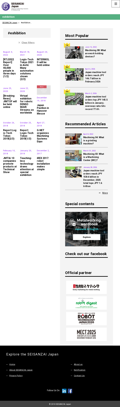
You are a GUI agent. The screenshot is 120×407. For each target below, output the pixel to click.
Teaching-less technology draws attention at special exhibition (27, 202)
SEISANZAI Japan (9, 22)
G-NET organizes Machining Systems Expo (43, 162)
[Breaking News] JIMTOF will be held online (10, 119)
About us (78, 364)
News (42, 50)
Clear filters (28, 42)
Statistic (70, 69)
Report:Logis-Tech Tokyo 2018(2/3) (9, 160)
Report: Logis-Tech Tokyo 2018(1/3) (26, 160)
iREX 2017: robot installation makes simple (43, 199)
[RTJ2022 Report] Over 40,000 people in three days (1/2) (9, 77)
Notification (79, 369)
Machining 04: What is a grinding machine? (93, 140)
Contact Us (79, 375)
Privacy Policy (15, 375)
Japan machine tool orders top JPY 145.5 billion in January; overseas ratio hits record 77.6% (96, 102)
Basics (70, 48)
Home (12, 364)
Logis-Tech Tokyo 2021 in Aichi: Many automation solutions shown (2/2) (27, 78)
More (105, 193)
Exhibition (8, 50)
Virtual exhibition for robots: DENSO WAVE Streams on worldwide (27, 122)
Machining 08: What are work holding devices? (95, 53)
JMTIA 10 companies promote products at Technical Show (10, 200)
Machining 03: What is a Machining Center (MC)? (93, 157)
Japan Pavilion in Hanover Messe (43, 118)
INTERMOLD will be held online (43, 71)
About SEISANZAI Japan (21, 369)
